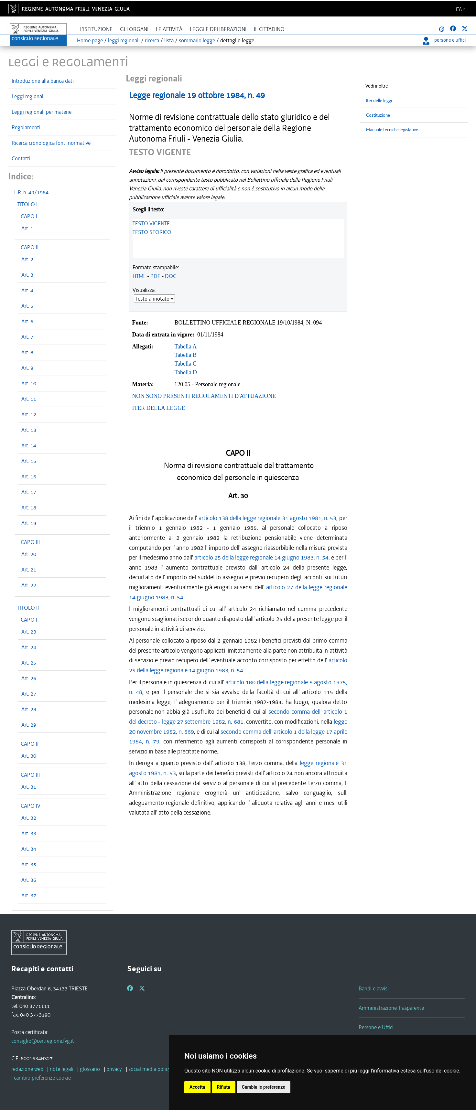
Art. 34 (28, 848)
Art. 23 (28, 631)
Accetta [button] (197, 1087)
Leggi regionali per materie (41, 111)
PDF (155, 276)
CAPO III (30, 542)
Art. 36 (28, 879)
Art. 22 (28, 585)
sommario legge (197, 40)
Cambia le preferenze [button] (263, 1087)
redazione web (27, 1069)
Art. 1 (27, 228)
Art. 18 (28, 507)
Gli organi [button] (134, 29)
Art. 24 (28, 647)
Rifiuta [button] (223, 1087)
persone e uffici (444, 40)
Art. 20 (28, 554)
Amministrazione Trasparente (391, 1007)
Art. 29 (28, 724)
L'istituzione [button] (96, 29)
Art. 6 (27, 321)
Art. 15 (28, 460)
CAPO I (29, 216)
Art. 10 (28, 383)
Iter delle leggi (379, 101)
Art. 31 (28, 786)
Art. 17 (28, 492)
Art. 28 (28, 709)
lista (169, 40)
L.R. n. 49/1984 (31, 192)
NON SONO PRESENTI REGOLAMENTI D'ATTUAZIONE (204, 396)
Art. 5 (27, 305)
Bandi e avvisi (374, 988)
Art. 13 (28, 429)
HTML (139, 276)
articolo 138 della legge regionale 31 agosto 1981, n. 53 (268, 518)
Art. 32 (28, 817)
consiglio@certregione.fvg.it (42, 1040)
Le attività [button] (169, 29)
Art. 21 (28, 569)
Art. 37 (28, 895)
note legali (61, 1069)
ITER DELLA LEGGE (158, 408)
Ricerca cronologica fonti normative (51, 142)
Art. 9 (27, 367)
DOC (170, 276)
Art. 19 (28, 523)
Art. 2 (27, 259)
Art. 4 (27, 290)
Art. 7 (27, 336)
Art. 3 (27, 274)
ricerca (152, 40)
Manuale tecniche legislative (392, 130)
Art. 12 (28, 414)
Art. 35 (28, 864)
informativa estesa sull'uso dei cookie (416, 1071)
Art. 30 (28, 755)
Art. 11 (28, 398)
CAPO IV (30, 805)
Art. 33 (28, 833)
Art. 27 (28, 693)
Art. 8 (27, 352)
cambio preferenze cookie (42, 1077)
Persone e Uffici (376, 1027)
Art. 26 (28, 678)
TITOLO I (27, 204)
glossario (90, 1069)
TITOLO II (28, 607)
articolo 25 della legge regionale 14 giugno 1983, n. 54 (261, 557)
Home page (90, 40)
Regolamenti (26, 127)
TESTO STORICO (152, 232)
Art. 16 (28, 476)
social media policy (149, 1069)
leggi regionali (124, 40)
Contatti (21, 158)
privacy (114, 1069)
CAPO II (29, 247)
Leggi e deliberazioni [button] (218, 29)
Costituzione (378, 115)
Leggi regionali (28, 96)
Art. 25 (28, 662)
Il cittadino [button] (269, 29)
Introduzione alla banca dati (43, 80)
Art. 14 (28, 445)
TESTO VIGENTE (151, 223)
